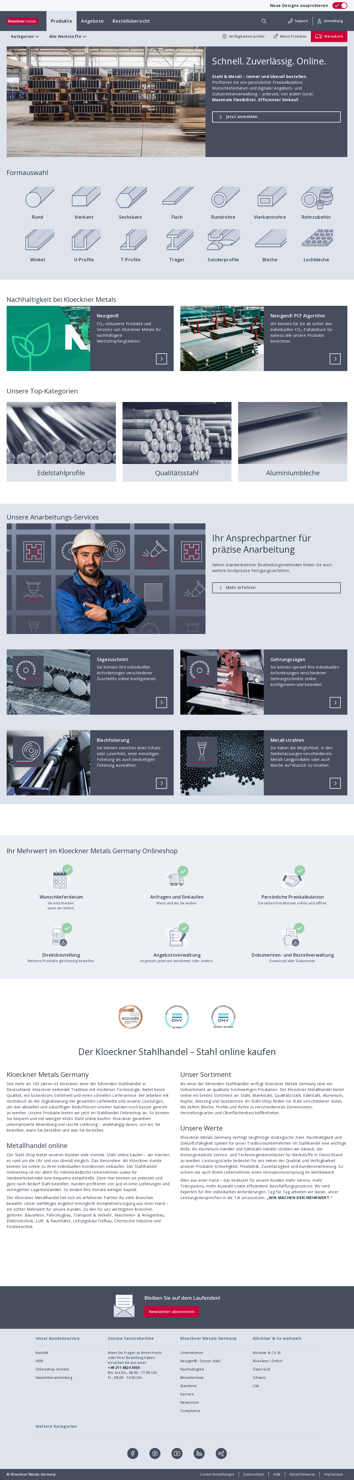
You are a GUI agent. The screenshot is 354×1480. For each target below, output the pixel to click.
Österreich (261, 1369)
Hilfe (39, 1361)
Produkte (61, 21)
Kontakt (42, 1352)
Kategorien (25, 36)
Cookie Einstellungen (217, 1474)
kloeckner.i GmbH (267, 1361)
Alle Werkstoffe (68, 36)
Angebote (92, 21)
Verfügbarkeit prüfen (243, 36)
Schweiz (259, 1377)
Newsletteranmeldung (54, 1377)
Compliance (190, 1410)
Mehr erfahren (236, 587)
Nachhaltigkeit (192, 1369)
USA (256, 1386)
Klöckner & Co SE (267, 1352)
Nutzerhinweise (302, 1474)
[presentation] (177, 740)
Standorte (188, 1386)
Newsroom (189, 1402)
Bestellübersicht (131, 21)
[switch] (339, 5)
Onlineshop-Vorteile (52, 1369)
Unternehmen (191, 1352)
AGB (276, 1474)
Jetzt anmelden (237, 116)
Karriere (187, 1394)
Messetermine (192, 1377)
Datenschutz (253, 1474)
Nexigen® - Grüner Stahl (200, 1361)
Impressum (333, 1474)
